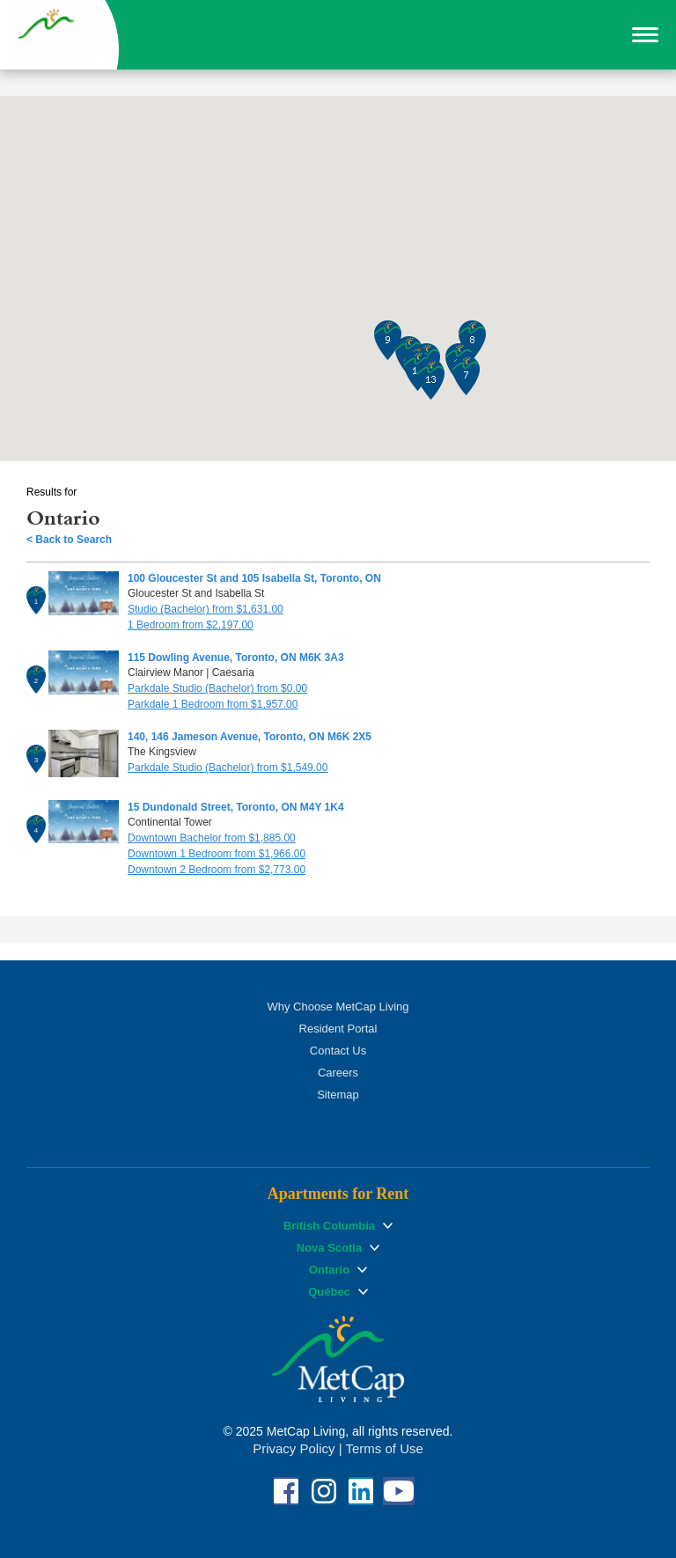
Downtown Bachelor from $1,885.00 (212, 838)
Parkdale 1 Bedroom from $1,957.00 (213, 704)
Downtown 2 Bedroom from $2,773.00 (216, 870)
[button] (645, 35)
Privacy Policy (293, 1448)
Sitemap (338, 1094)
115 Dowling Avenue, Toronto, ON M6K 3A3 (236, 657)
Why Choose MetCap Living (337, 1006)
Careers (338, 1072)
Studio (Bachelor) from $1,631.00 (205, 609)
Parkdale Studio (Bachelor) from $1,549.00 (227, 767)
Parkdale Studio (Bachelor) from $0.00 (217, 688)
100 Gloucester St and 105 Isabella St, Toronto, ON (254, 578)
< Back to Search (69, 539)
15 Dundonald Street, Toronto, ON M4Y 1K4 (236, 807)
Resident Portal (338, 1028)
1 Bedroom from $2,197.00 (191, 625)
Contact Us (338, 1050)
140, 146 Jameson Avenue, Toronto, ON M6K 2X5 (249, 737)
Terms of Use (383, 1448)
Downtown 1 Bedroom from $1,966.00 (216, 854)
